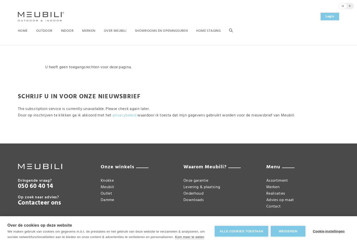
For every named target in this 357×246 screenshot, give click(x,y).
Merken (88, 31)
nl (343, 6)
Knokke (107, 180)
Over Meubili (115, 31)
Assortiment (277, 180)
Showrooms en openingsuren (161, 31)
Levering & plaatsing (201, 187)
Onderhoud (193, 193)
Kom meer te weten (189, 237)
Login (330, 16)
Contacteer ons (39, 203)
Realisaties (275, 193)
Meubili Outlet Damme (107, 193)
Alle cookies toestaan (241, 231)
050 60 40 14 (35, 186)
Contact (273, 206)
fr (350, 6)
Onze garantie (195, 180)
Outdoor (44, 31)
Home (23, 31)
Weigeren (288, 231)
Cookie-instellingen (329, 231)
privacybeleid (124, 115)
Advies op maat (280, 200)
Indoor (67, 31)
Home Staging (208, 31)
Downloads (193, 200)
